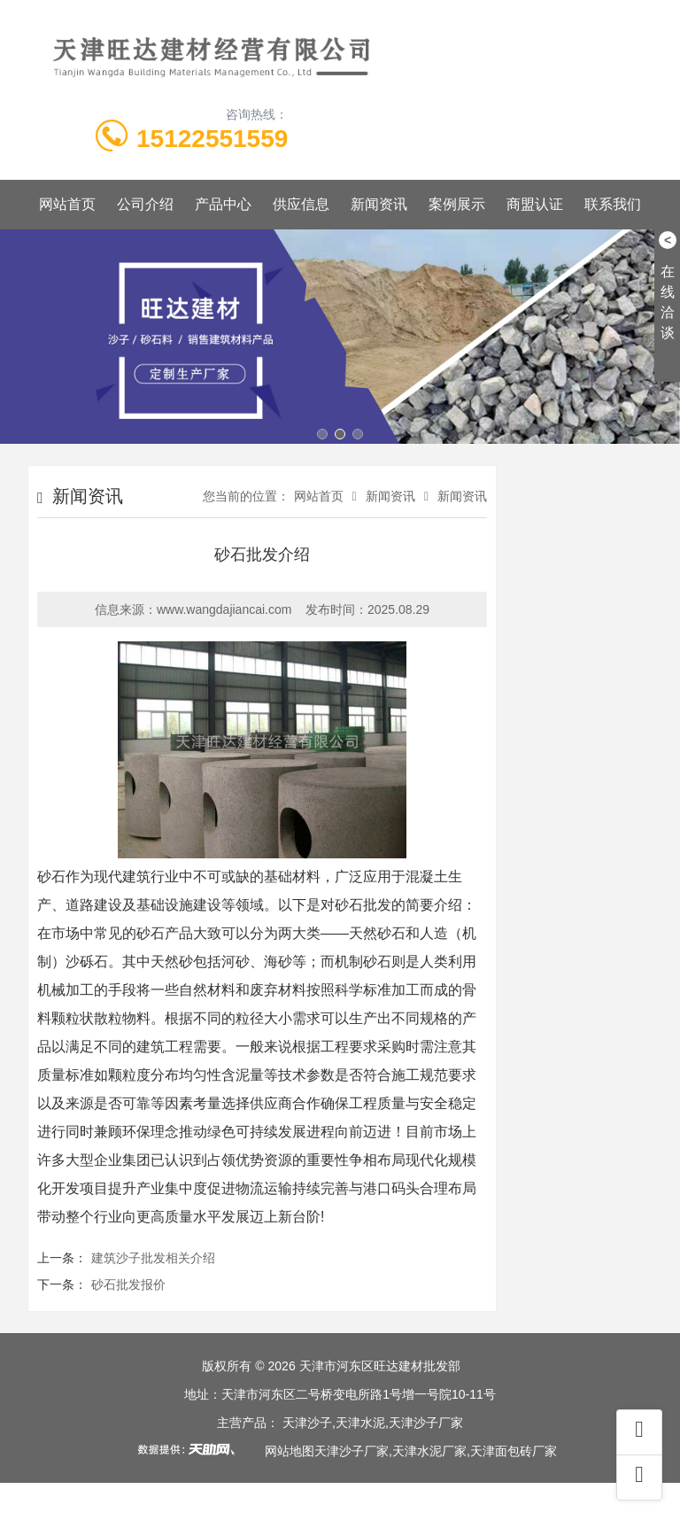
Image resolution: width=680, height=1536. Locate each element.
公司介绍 (145, 204)
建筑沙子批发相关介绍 (153, 1258)
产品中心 (223, 204)
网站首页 (67, 204)
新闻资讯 (379, 204)
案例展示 (457, 204)
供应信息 (301, 204)
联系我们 (612, 204)
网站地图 (289, 1451)
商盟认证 (534, 204)
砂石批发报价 (128, 1284)
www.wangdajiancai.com (224, 609)
